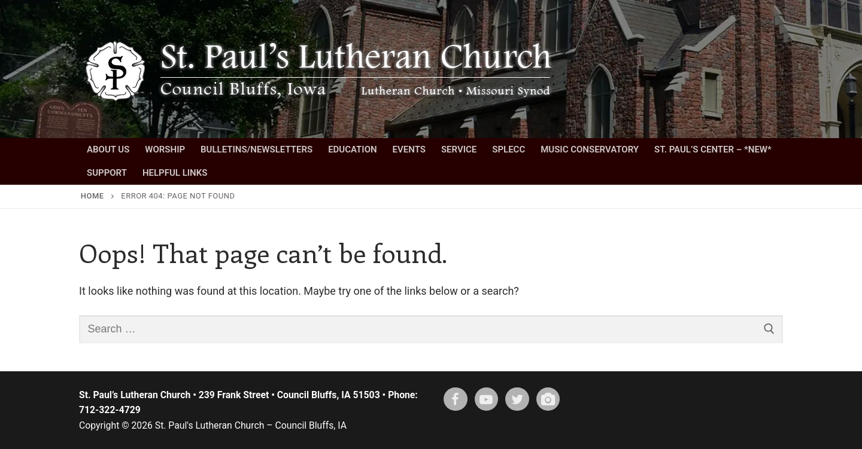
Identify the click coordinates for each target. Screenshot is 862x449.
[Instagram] (548, 399)
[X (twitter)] (517, 399)
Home (92, 195)
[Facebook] (456, 399)
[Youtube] (487, 399)
